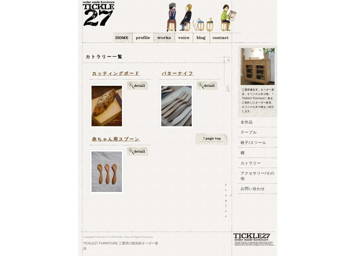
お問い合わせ (253, 188)
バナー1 (258, 213)
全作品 (247, 122)
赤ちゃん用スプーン (116, 139)
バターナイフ (178, 73)
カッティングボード (116, 73)
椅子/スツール (253, 142)
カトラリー (251, 163)
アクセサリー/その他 (257, 175)
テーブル (249, 132)
